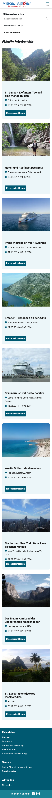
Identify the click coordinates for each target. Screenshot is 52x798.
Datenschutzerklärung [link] (13, 745)
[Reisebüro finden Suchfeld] (26, 18)
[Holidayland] (17, 4)
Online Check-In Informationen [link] (17, 767)
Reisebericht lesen (15, 113)
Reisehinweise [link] (9, 771)
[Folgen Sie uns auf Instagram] (38, 794)
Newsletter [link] (7, 785)
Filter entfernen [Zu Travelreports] (12, 32)
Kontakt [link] (6, 737)
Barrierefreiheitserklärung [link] (14, 753)
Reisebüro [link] (8, 732)
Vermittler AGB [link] (9, 749)
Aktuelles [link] (8, 780)
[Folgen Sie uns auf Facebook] (33, 794)
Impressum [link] (7, 741)
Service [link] (6, 762)
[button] (47, 4)
